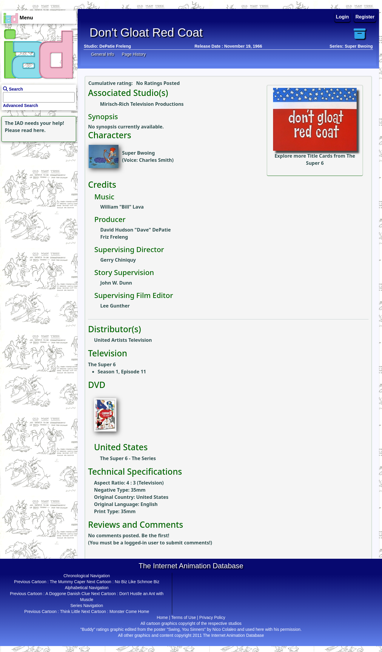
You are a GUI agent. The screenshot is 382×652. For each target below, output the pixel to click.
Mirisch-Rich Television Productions (142, 104)
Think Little (70, 611)
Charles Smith (155, 160)
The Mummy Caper (68, 581)
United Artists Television (123, 340)
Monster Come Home (129, 611)
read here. (33, 130)
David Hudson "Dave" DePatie (135, 229)
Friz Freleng (114, 237)
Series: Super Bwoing (351, 46)
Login (342, 16)
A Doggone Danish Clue (67, 593)
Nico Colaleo (224, 629)
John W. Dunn (116, 283)
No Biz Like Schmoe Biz (137, 581)
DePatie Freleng (115, 46)
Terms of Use (183, 617)
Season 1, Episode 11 (122, 371)
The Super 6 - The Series (128, 458)
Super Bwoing (138, 153)
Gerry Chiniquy (118, 260)
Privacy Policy (212, 617)
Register (365, 16)
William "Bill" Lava (122, 207)
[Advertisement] (37, 180)
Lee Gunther (115, 305)
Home (162, 617)
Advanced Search (20, 105)
